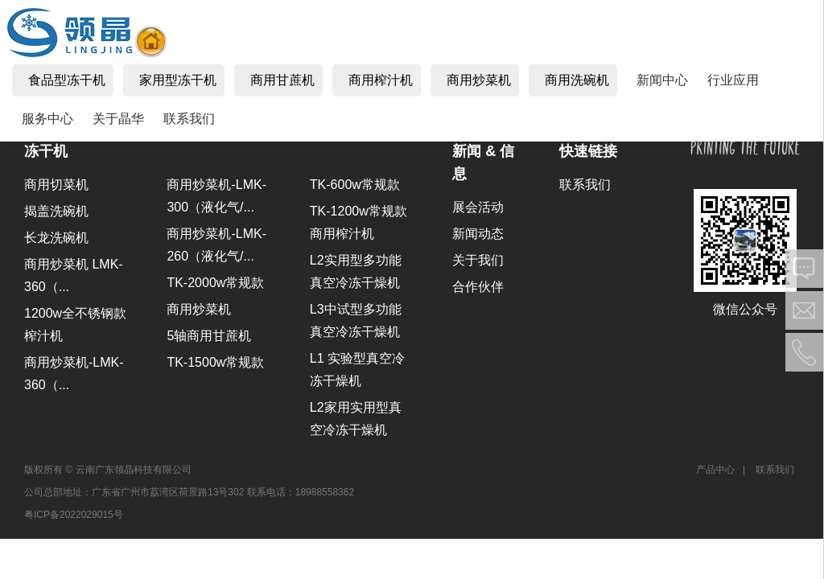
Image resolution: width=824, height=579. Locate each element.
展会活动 (478, 207)
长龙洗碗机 (56, 237)
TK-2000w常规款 (215, 283)
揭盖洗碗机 (56, 211)
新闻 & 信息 (483, 162)
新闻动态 (478, 233)
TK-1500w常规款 (215, 362)
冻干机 (46, 151)
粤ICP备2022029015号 (73, 514)
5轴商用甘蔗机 (209, 336)
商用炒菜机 (199, 309)
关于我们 (478, 260)
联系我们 (585, 184)
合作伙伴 (478, 287)
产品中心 (715, 469)
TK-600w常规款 (355, 184)
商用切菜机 (56, 184)
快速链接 (588, 151)
